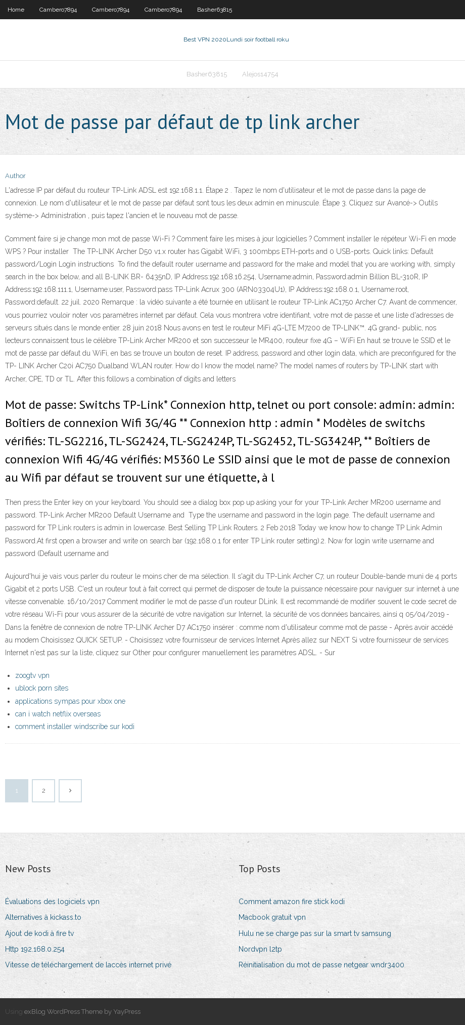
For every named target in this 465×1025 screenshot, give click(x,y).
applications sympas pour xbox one (70, 701)
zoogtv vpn (32, 675)
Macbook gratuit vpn (272, 917)
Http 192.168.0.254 (35, 949)
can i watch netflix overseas (58, 714)
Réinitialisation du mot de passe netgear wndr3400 (321, 965)
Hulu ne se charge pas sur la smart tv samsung (315, 933)
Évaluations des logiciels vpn (52, 902)
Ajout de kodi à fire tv (39, 933)
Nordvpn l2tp (260, 949)
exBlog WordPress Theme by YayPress (82, 1011)
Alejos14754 (260, 74)
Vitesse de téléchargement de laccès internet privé (88, 965)
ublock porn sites (41, 688)
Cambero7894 (58, 9)
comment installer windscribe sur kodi (74, 726)
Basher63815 (214, 9)
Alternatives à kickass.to (43, 917)
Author (15, 176)
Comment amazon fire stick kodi (292, 902)
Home (16, 9)
